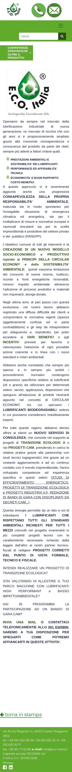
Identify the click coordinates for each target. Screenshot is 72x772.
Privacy (8, 763)
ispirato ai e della (36, 259)
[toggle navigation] (60, 26)
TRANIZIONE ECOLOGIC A (43, 443)
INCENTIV (10, 342)
